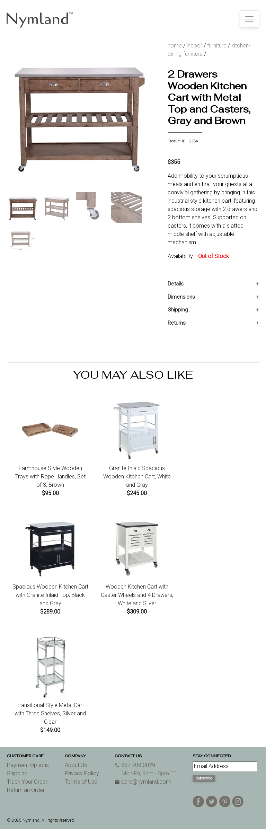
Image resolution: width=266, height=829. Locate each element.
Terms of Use (81, 781)
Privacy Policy (82, 773)
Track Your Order (27, 781)
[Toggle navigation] (249, 19)
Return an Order (26, 790)
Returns (177, 323)
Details (176, 284)
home (175, 45)
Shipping (178, 310)
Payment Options (28, 765)
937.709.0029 (135, 765)
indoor (194, 45)
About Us (76, 765)
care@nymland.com (143, 781)
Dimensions (181, 297)
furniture (217, 45)
